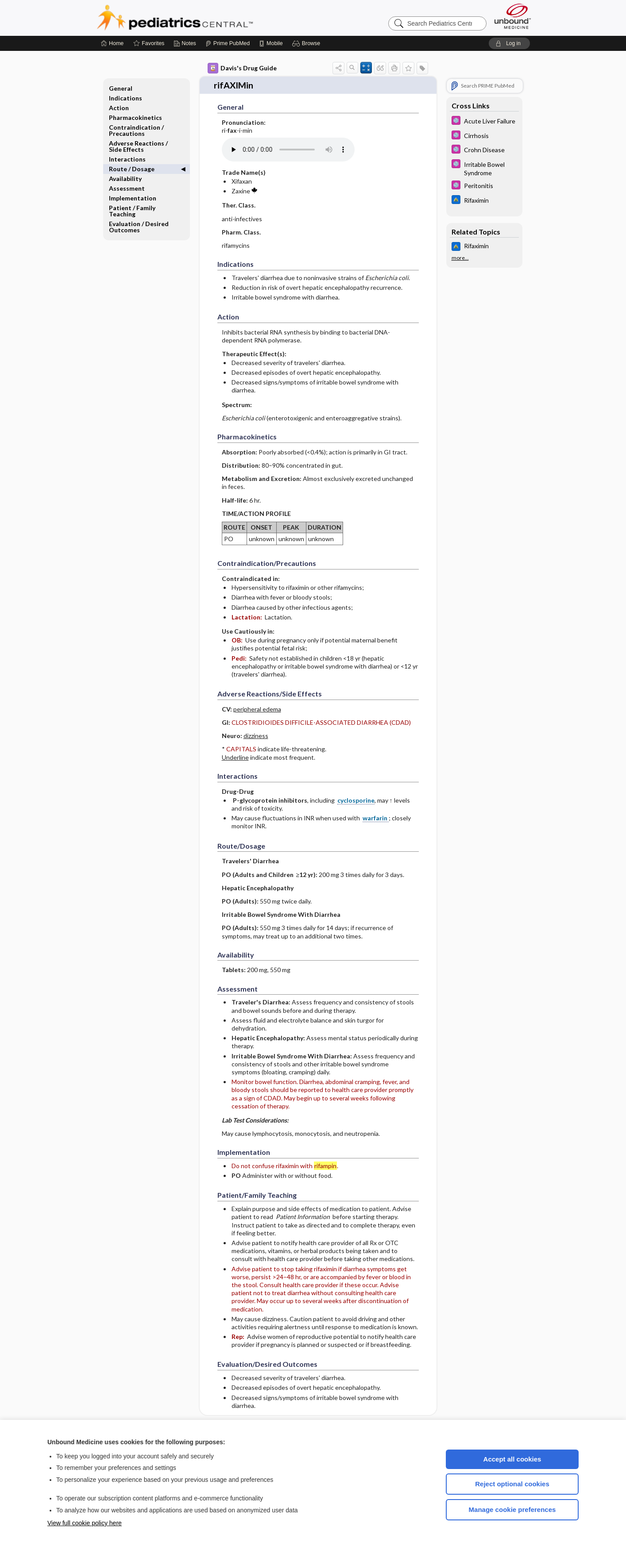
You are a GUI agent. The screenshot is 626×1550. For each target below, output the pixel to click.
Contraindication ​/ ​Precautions (137, 130)
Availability (125, 178)
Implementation (132, 198)
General (120, 88)
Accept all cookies (512, 1459)
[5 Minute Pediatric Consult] (484, 121)
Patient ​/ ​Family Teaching (132, 211)
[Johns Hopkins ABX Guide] (484, 200)
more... (460, 258)
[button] (307, 43)
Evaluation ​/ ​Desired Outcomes (139, 227)
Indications (125, 98)
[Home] (112, 43)
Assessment (127, 188)
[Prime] (227, 43)
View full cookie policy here (84, 1523)
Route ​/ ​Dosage (132, 169)
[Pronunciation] (288, 148)
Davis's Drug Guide (242, 68)
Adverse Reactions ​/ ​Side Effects (139, 146)
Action (119, 108)
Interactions (127, 159)
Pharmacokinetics (135, 117)
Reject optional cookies (512, 1484)
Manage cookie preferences (512, 1509)
